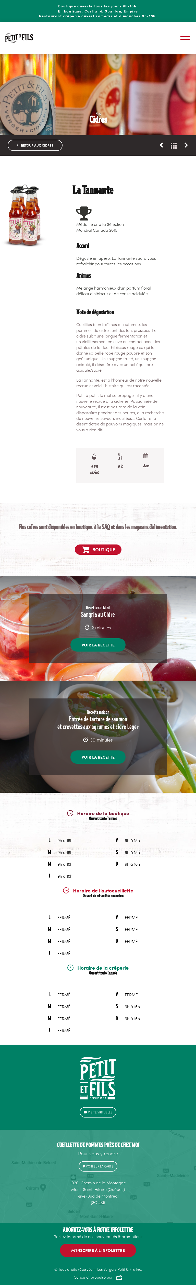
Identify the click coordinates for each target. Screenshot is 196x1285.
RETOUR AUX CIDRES (35, 139)
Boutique (98, 544)
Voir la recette (98, 639)
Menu (185, 38)
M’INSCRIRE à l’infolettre (98, 1245)
